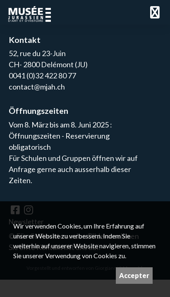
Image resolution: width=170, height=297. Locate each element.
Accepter (134, 275)
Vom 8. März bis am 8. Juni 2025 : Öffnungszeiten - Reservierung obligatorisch (60, 135)
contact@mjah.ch (37, 86)
